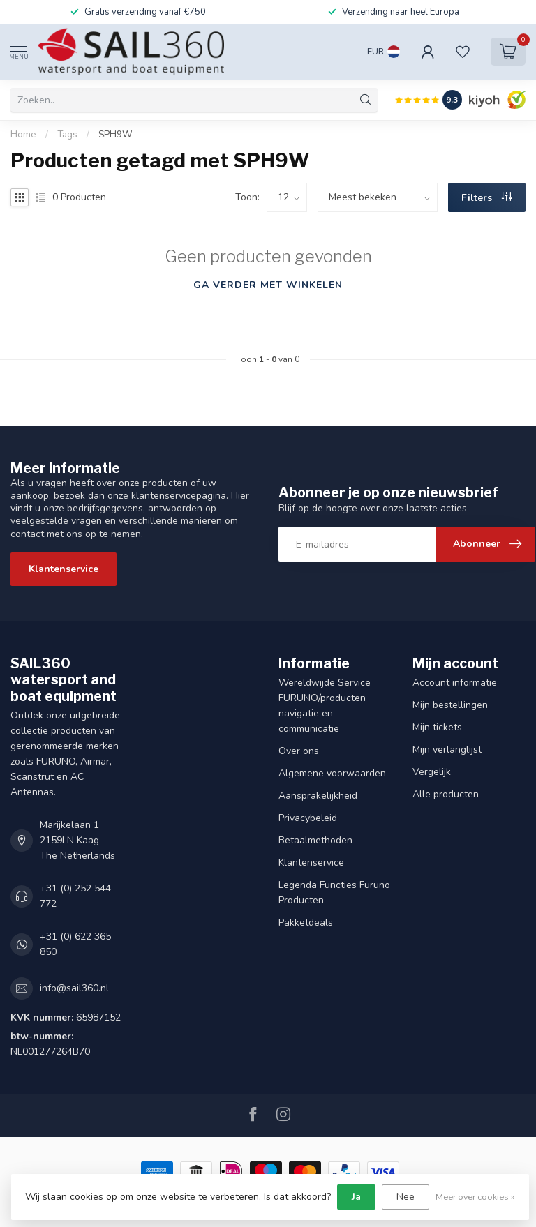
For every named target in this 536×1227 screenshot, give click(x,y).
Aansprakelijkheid (317, 795)
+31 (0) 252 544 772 (75, 896)
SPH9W (115, 134)
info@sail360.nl (74, 988)
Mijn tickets (437, 727)
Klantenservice (63, 568)
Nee (405, 1196)
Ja (356, 1196)
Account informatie (454, 682)
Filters (486, 197)
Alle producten (445, 794)
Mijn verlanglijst (447, 749)
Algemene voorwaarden (332, 773)
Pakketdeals (305, 922)
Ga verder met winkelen (268, 285)
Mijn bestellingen (450, 705)
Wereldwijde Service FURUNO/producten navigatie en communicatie (324, 705)
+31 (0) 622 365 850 (75, 944)
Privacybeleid (307, 818)
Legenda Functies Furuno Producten (334, 892)
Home (23, 134)
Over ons (298, 751)
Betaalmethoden (315, 840)
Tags (67, 134)
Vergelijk (431, 771)
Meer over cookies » (475, 1197)
